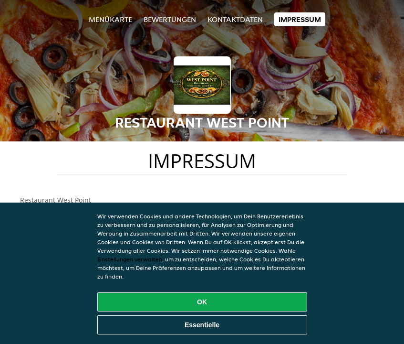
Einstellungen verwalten (129, 259)
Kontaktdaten (235, 19)
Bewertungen (170, 19)
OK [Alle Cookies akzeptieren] (202, 302)
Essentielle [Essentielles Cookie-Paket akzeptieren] (202, 325)
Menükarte (110, 19)
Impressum (300, 19)
